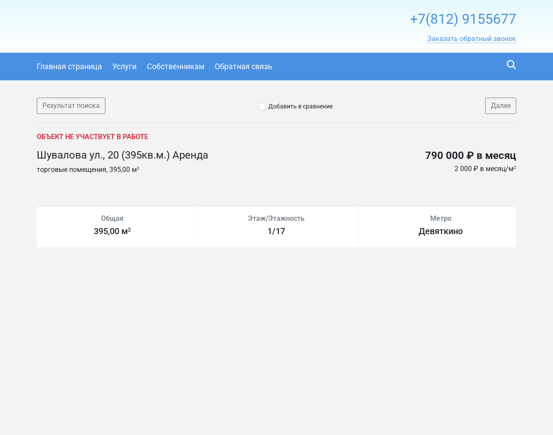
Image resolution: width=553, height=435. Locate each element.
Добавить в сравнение (300, 106)
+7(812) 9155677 (463, 19)
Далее (501, 106)
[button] (471, 39)
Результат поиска (71, 106)
